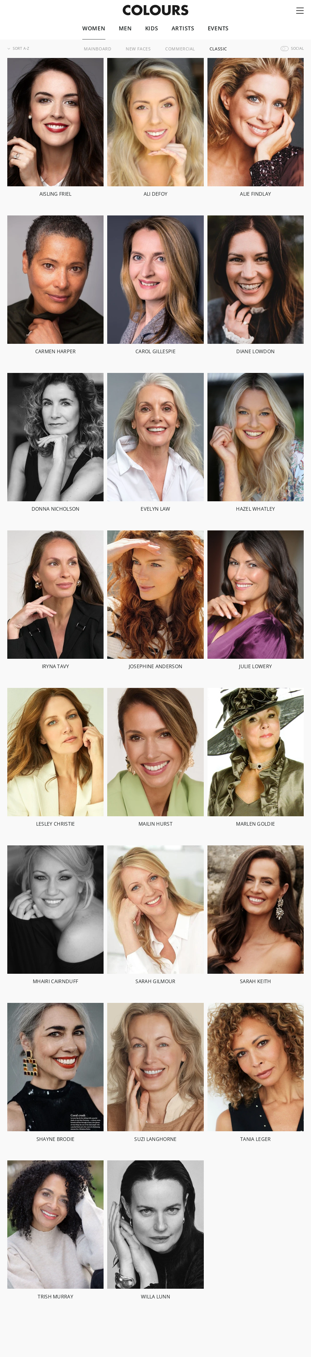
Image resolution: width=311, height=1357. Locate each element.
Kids (151, 28)
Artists (183, 28)
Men (125, 28)
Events (218, 28)
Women (93, 28)
